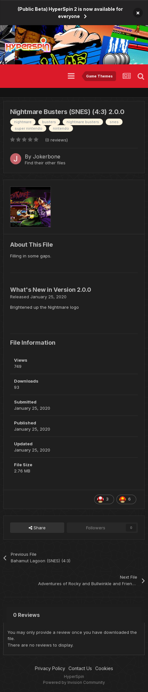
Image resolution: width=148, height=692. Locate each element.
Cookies (104, 668)
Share (37, 528)
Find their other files (45, 162)
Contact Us (80, 668)
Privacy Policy (50, 668)
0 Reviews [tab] (26, 615)
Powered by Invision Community (74, 682)
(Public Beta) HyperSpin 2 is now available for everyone (70, 12)
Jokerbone (46, 156)
